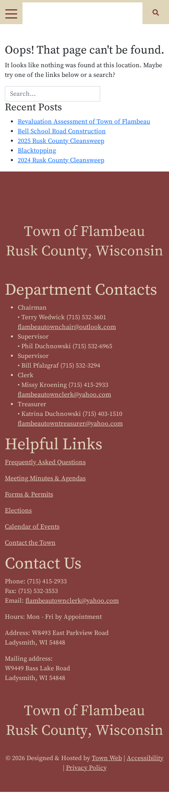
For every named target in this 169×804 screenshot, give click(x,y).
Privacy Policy (86, 768)
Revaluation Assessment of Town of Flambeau (84, 122)
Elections (18, 510)
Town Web (107, 758)
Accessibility (145, 758)
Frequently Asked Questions (45, 462)
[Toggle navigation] (11, 13)
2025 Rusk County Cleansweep (61, 141)
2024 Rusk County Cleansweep (61, 160)
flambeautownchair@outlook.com (67, 327)
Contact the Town (30, 543)
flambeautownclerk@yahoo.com (64, 395)
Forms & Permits (29, 494)
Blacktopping (37, 151)
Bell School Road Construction (62, 131)
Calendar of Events (32, 527)
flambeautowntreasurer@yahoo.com (70, 424)
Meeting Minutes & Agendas (45, 478)
